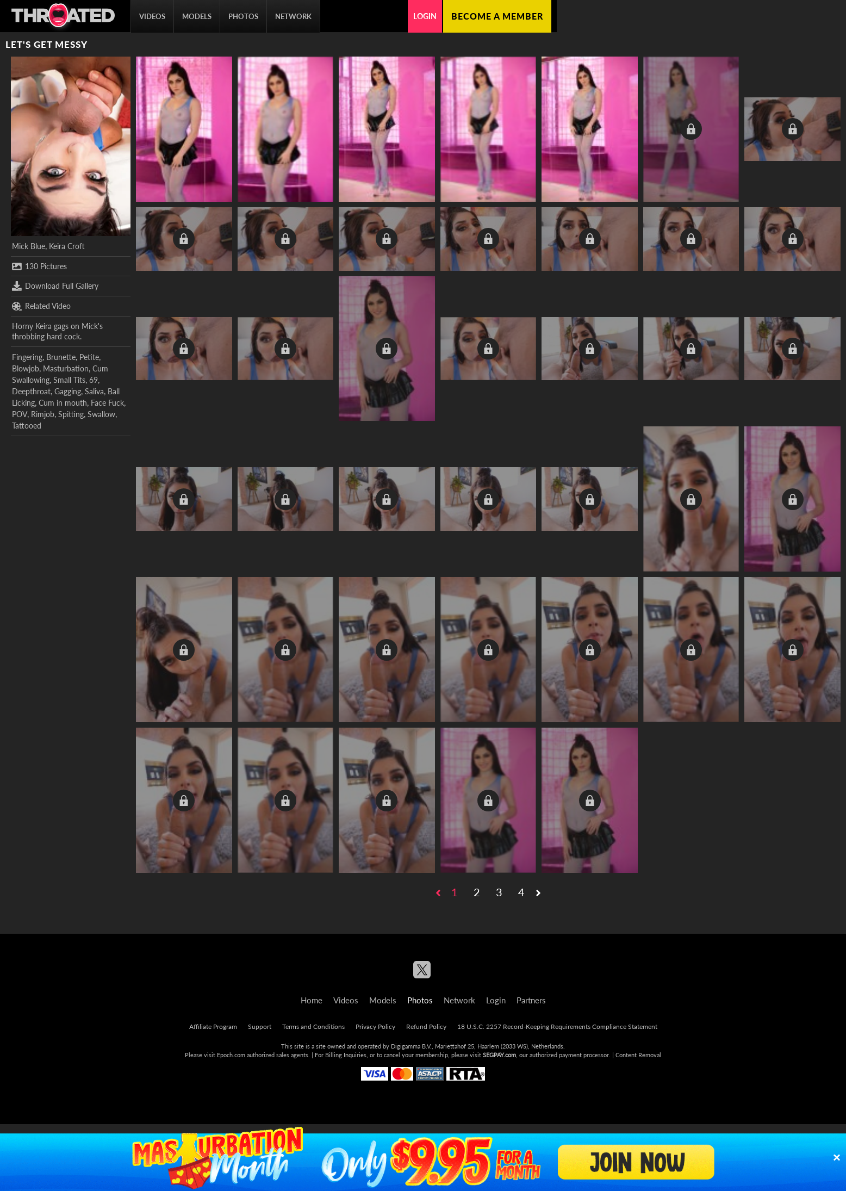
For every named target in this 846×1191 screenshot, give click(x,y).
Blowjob (25, 368)
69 (93, 379)
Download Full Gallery (55, 286)
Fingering (27, 357)
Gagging (67, 391)
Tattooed (26, 425)
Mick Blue (28, 246)
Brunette (61, 357)
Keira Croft (67, 246)
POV (19, 414)
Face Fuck (107, 402)
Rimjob (42, 414)
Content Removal (638, 1054)
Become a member (497, 16)
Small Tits (69, 379)
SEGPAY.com (499, 1054)
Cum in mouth (63, 402)
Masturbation (66, 368)
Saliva (94, 391)
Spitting (71, 414)
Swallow (101, 414)
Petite (89, 357)
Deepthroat (31, 391)
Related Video (41, 306)
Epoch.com (231, 1054)
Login (425, 16)
